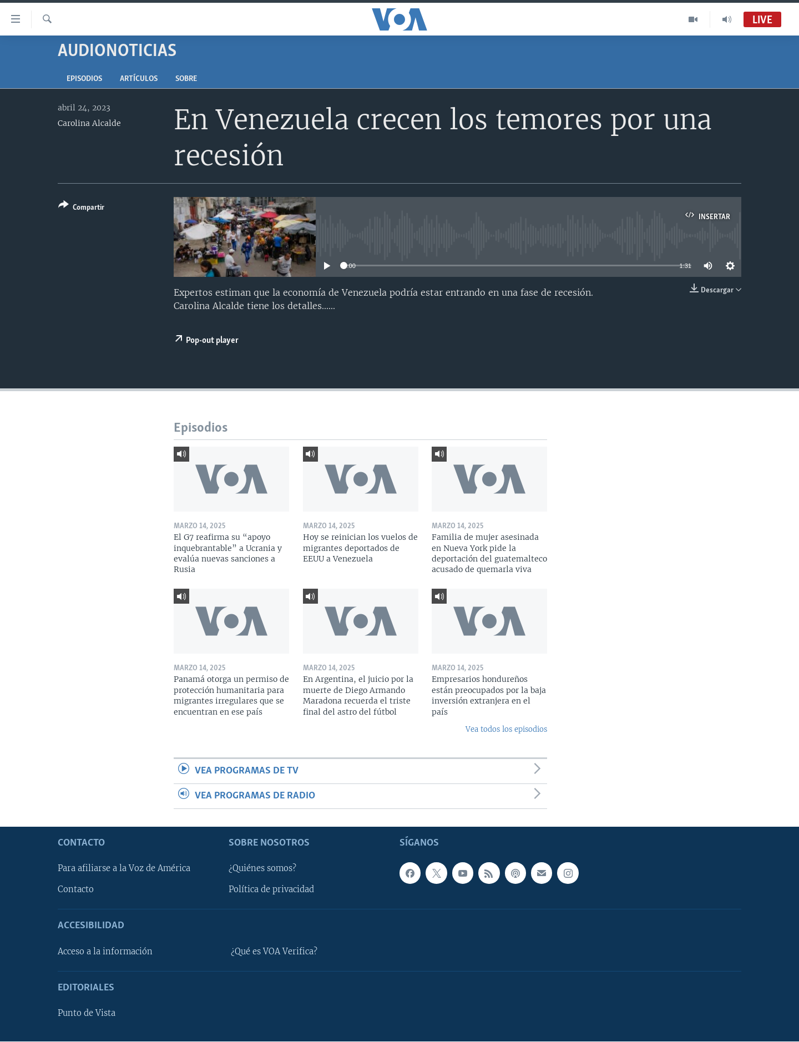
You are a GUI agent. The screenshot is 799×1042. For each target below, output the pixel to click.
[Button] (81, 208)
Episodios (84, 79)
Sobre (186, 79)
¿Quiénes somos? (262, 869)
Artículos (139, 79)
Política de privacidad (271, 890)
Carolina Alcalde (89, 123)
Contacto (76, 890)
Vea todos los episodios (506, 729)
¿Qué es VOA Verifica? (274, 952)
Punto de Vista (86, 1014)
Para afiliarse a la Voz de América (124, 869)
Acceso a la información (105, 952)
